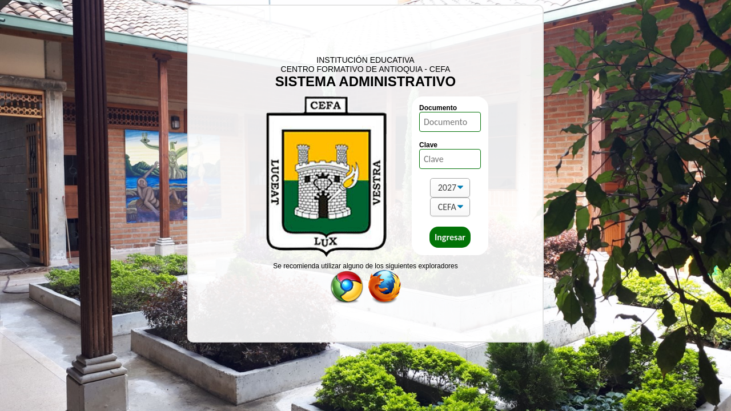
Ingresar (450, 237)
